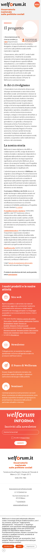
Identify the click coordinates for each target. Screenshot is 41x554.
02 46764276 (21, 500)
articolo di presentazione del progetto (22, 261)
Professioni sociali (23, 324)
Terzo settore (8, 319)
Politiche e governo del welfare (27, 317)
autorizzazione (13, 272)
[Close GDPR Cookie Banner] (3, 550)
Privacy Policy (25, 438)
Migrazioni (13, 324)
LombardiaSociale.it (11, 228)
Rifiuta (19, 546)
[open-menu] (37, 4)
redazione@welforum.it (20, 504)
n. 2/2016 (19, 205)
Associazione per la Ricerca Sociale (20, 488)
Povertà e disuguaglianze (12, 321)
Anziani (23, 321)
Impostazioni (30, 546)
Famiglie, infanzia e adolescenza (23, 319)
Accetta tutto (8, 546)
